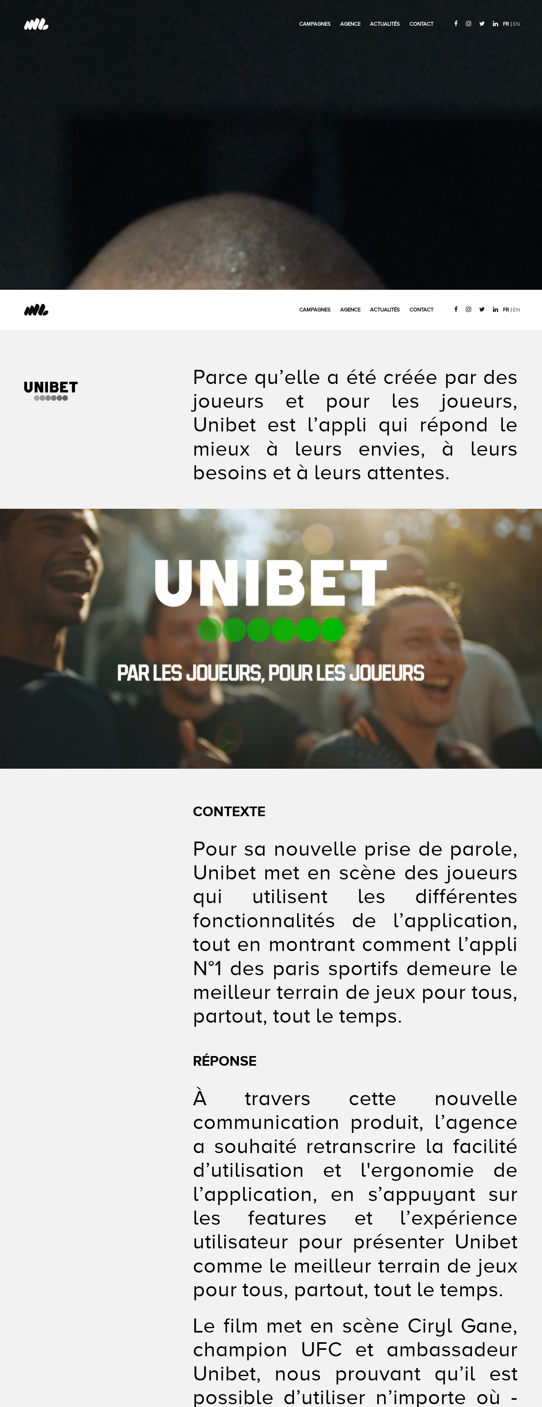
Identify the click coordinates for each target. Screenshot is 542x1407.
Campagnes (315, 24)
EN (516, 24)
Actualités (385, 24)
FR (506, 24)
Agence (350, 24)
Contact (421, 24)
